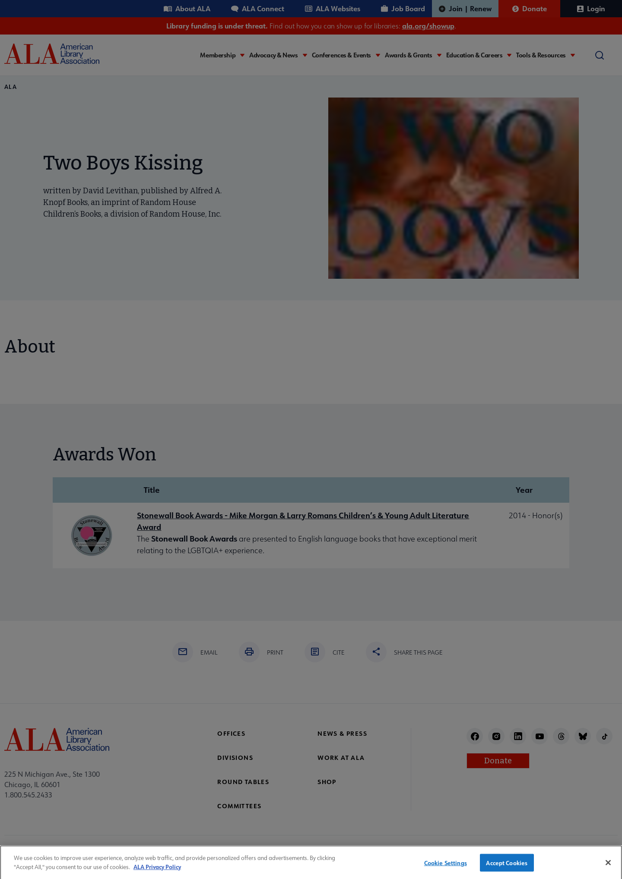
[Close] (608, 866)
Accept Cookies (506, 866)
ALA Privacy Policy (157, 870)
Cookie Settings (445, 866)
